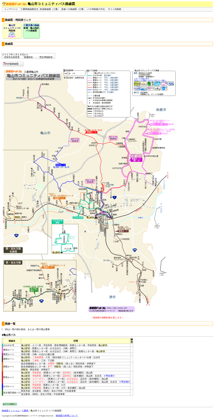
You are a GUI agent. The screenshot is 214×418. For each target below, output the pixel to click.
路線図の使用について (67, 415)
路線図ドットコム (10, 410)
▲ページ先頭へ (9, 404)
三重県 (25, 410)
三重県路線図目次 (29, 9)
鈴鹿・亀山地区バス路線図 (31, 28)
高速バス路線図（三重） (73, 9)
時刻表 (12, 31)
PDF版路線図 (10, 63)
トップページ (11, 9)
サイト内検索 (114, 9)
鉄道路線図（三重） (50, 9)
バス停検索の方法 (96, 9)
